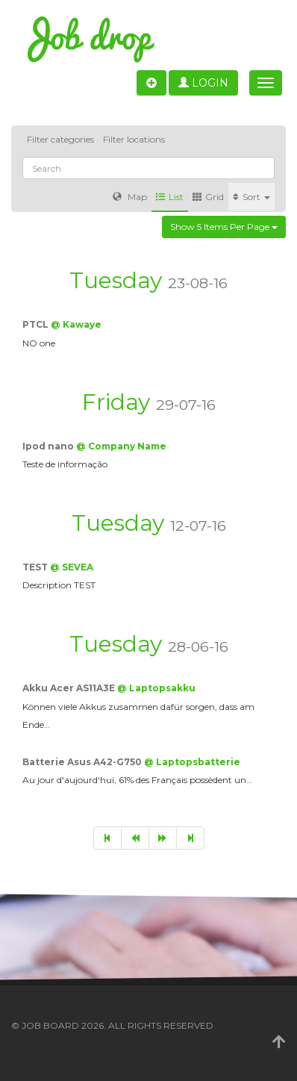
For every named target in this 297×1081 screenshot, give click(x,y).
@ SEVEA (71, 567)
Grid (208, 196)
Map (130, 196)
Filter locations (134, 139)
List (170, 196)
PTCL (36, 324)
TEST (36, 567)
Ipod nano (49, 446)
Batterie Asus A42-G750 (83, 761)
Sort (251, 196)
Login (203, 83)
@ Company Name (121, 446)
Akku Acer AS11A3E (69, 688)
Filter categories (60, 139)
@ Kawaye (76, 324)
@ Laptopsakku (156, 688)
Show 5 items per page (224, 226)
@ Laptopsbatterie (192, 761)
